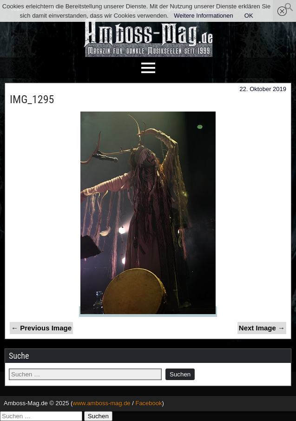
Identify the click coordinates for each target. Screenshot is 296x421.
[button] (289, 9)
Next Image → (262, 328)
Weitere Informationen (203, 15)
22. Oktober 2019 (263, 89)
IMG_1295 (32, 99)
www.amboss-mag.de (101, 403)
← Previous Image (41, 328)
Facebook (148, 403)
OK (248, 15)
